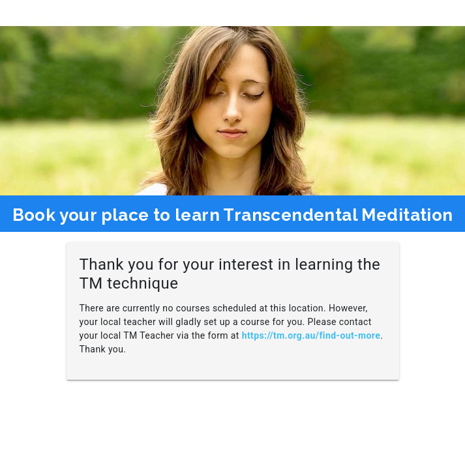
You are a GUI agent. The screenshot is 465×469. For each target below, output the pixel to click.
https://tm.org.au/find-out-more (311, 335)
